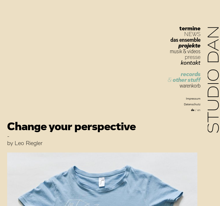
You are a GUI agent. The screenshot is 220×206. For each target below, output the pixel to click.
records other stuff (184, 77)
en (199, 110)
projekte (189, 46)
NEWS (192, 34)
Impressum (193, 98)
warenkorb (190, 86)
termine (190, 28)
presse (193, 57)
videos (194, 51)
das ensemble (185, 40)
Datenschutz (192, 104)
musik (176, 51)
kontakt (191, 63)
